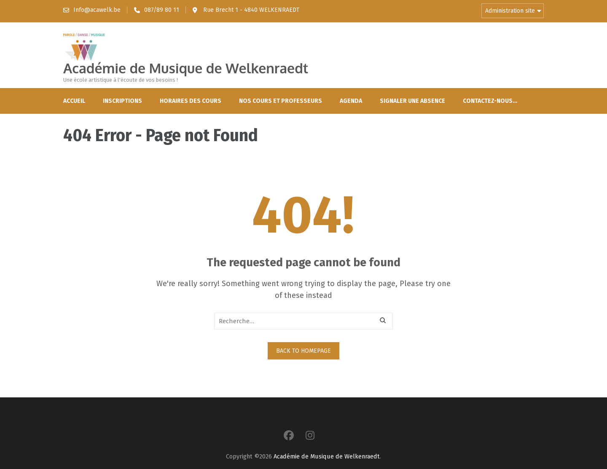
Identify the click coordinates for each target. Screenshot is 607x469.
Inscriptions (122, 101)
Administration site (510, 10)
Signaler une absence (412, 101)
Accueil (74, 101)
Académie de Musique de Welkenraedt (185, 68)
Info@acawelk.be (97, 9)
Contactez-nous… (490, 101)
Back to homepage (303, 350)
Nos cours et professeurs (280, 101)
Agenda (351, 101)
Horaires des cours (190, 101)
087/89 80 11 (161, 9)
